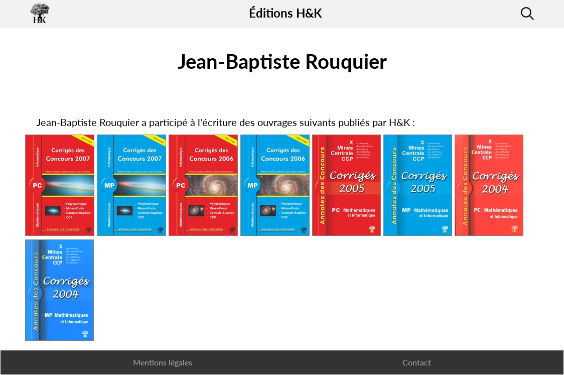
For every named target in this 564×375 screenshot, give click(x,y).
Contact (416, 362)
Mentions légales (162, 362)
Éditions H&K (285, 13)
